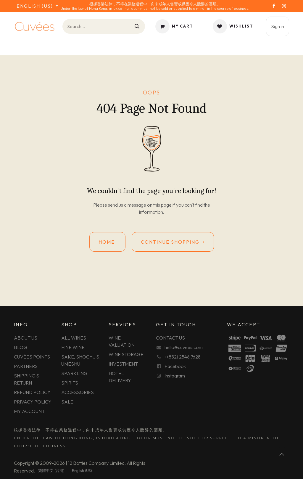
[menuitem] (51, 471)
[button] (282, 454)
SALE (67, 402)
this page (162, 205)
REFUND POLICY (32, 392)
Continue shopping (173, 242)
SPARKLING (74, 373)
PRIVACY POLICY (32, 402)
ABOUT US (25, 338)
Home (107, 242)
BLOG (20, 347)
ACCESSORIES (77, 392)
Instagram (175, 376)
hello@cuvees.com (184, 347)
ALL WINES (73, 338)
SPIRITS (69, 383)
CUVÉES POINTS (32, 357)
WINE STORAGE (126, 354)
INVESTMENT (123, 364)
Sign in (277, 26)
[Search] (137, 26)
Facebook (175, 366)
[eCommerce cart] (174, 26)
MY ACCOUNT (29, 411)
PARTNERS (26, 366)
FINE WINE (73, 347)
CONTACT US (170, 338)
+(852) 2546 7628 (183, 357)
